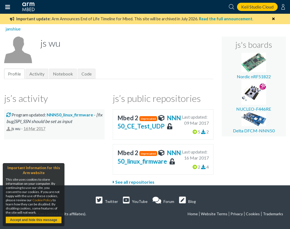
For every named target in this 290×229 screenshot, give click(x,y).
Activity (36, 73)
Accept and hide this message (33, 220)
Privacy (236, 213)
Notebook (63, 73)
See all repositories (133, 182)
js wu (16, 128)
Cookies (253, 213)
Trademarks (273, 213)
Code (86, 73)
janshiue (13, 28)
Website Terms (214, 213)
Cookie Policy (42, 200)
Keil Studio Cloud (257, 6)
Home (193, 213)
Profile (14, 73)
